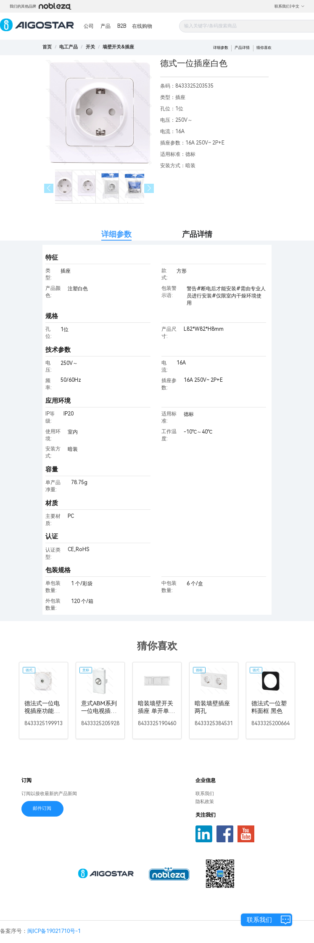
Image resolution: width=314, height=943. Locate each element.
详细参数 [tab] (116, 234)
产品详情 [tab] (197, 234)
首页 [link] (47, 47)
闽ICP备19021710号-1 (54, 931)
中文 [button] (298, 6)
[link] (68, 47)
